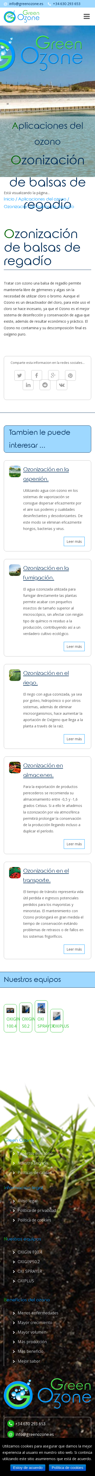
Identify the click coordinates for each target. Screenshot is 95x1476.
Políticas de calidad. (35, 1172)
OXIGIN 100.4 (30, 1252)
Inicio (9, 200)
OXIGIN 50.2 (29, 1261)
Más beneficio (30, 1351)
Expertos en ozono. (35, 1153)
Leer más (74, 541)
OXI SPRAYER (30, 1271)
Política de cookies (34, 1220)
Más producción (32, 1341)
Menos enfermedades (38, 1313)
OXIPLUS (26, 1281)
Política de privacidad (37, 1210)
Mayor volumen (32, 1332)
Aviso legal (27, 1201)
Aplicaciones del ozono (42, 200)
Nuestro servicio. (33, 1163)
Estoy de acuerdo (28, 1467)
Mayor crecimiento (35, 1322)
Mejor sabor (29, 1361)
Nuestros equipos (32, 980)
